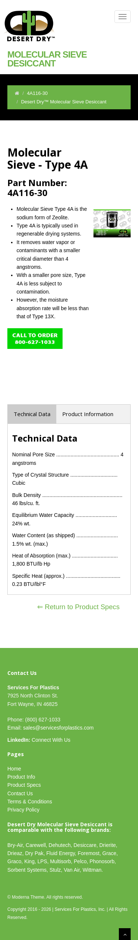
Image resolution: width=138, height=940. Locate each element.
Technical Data (32, 414)
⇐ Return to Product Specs (78, 607)
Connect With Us (38, 740)
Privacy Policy (23, 810)
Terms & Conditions (29, 802)
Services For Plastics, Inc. (80, 909)
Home (14, 769)
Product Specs (24, 785)
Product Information (87, 414)
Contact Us (20, 793)
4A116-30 (37, 93)
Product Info (21, 777)
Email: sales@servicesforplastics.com (50, 728)
